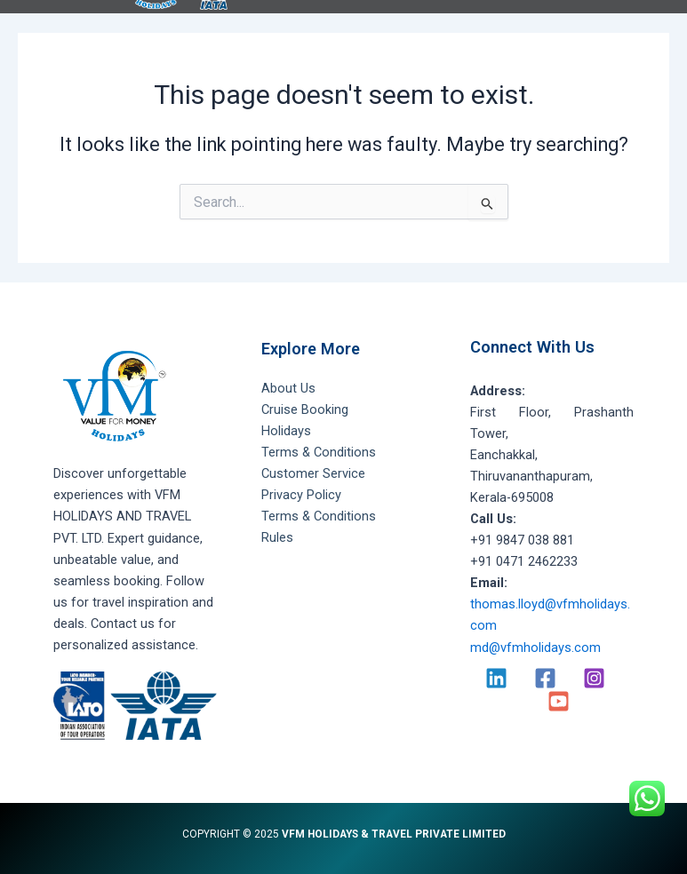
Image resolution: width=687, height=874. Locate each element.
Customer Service (313, 473)
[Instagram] (594, 678)
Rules (277, 537)
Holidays (286, 431)
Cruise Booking (304, 409)
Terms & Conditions (318, 452)
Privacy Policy (301, 495)
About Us (288, 388)
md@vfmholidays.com (535, 648)
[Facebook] (545, 678)
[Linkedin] (496, 678)
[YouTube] (558, 701)
